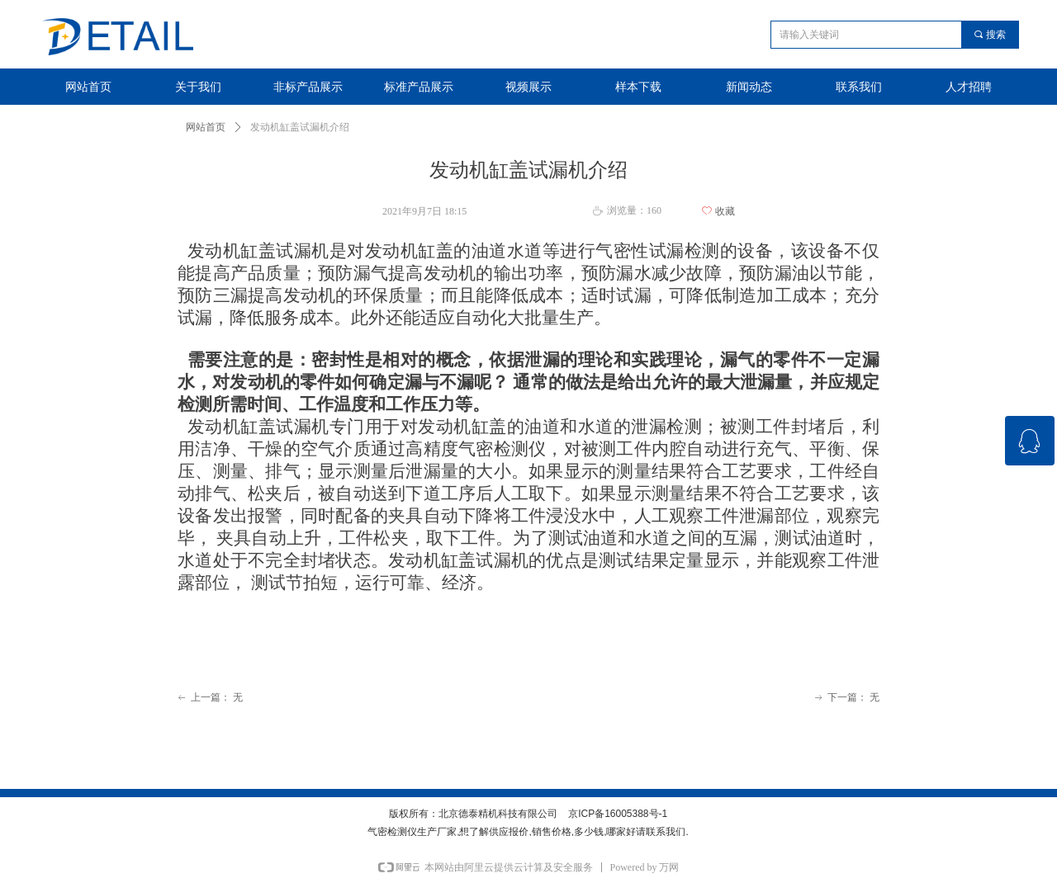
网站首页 (205, 127)
